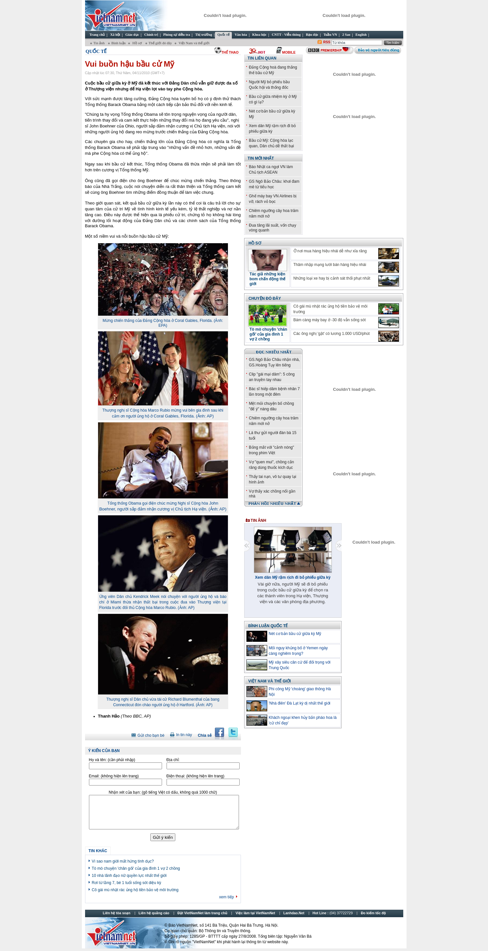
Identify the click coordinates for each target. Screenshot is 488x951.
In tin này (184, 735)
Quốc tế (96, 51)
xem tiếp (226, 897)
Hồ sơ (137, 43)
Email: (114, 776)
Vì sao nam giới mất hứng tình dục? (123, 861)
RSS (327, 42)
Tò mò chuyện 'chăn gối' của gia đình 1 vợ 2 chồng (136, 868)
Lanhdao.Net (294, 913)
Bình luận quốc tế (268, 626)
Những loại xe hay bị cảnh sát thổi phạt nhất (332, 278)
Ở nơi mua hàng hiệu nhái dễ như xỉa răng (330, 251)
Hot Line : (333, 913)
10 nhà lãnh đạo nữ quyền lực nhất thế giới (129, 875)
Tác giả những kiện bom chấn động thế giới (268, 279)
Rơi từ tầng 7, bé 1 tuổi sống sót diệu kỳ (126, 882)
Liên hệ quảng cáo (154, 913)
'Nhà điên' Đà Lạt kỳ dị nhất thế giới (300, 703)
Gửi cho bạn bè (150, 735)
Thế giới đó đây (160, 43)
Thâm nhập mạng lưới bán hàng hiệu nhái (330, 264)
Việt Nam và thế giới (194, 43)
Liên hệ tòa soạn (116, 913)
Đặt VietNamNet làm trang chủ (202, 913)
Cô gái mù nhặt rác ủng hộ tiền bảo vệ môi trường (135, 890)
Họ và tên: (112, 760)
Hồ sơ (255, 243)
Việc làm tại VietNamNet (255, 913)
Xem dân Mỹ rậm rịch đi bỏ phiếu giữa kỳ (293, 577)
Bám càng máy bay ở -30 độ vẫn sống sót (330, 320)
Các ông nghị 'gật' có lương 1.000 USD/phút (332, 333)
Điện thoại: (195, 776)
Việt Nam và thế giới (269, 681)
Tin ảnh (100, 43)
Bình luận (118, 43)
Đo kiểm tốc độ (373, 913)
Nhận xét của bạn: (163, 792)
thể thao (230, 52)
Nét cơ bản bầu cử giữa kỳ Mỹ (295, 633)
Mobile (288, 52)
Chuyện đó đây (265, 298)
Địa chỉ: (173, 760)
